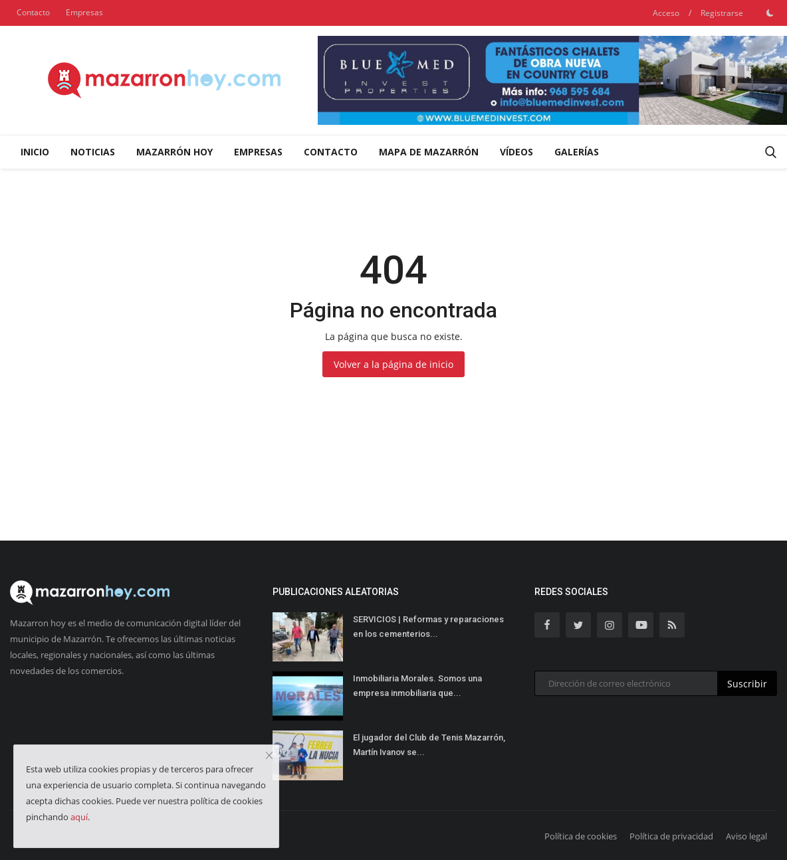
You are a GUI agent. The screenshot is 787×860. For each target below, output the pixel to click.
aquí (79, 817)
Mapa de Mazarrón (429, 151)
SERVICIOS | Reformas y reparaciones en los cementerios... (428, 626)
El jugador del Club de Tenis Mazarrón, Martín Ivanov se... (429, 744)
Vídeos (516, 151)
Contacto (33, 12)
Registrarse (722, 13)
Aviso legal (746, 836)
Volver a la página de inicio (393, 364)
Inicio (35, 151)
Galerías (576, 151)
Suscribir (747, 683)
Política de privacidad (671, 836)
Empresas (84, 12)
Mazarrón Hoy (174, 151)
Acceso (666, 13)
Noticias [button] (92, 151)
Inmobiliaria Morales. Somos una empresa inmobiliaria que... (417, 685)
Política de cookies (580, 836)
